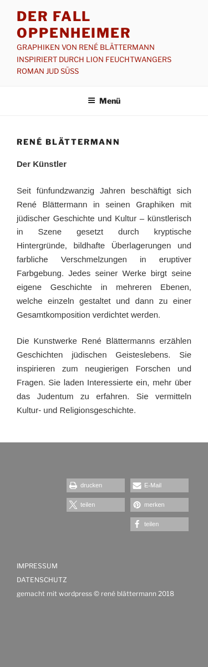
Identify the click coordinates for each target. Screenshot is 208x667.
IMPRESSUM (38, 566)
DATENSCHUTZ (42, 580)
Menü (104, 100)
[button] (96, 485)
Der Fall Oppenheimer (74, 24)
